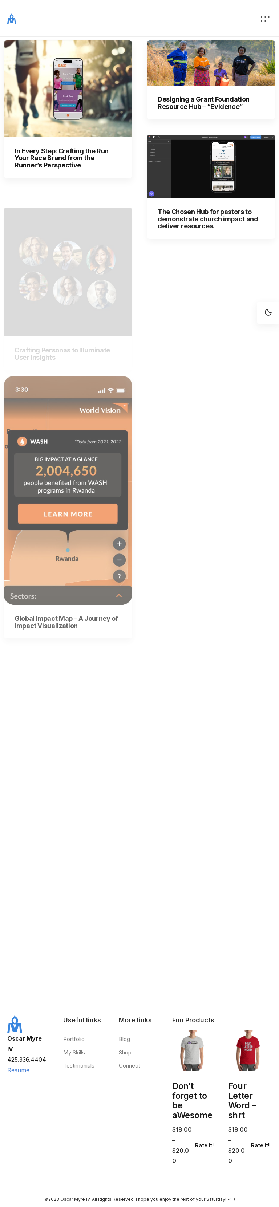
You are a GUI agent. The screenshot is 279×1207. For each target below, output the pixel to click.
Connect (129, 1065)
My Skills (74, 1052)
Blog (124, 1039)
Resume (18, 1070)
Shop (125, 1052)
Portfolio (74, 1039)
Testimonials (78, 1065)
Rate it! (204, 1145)
